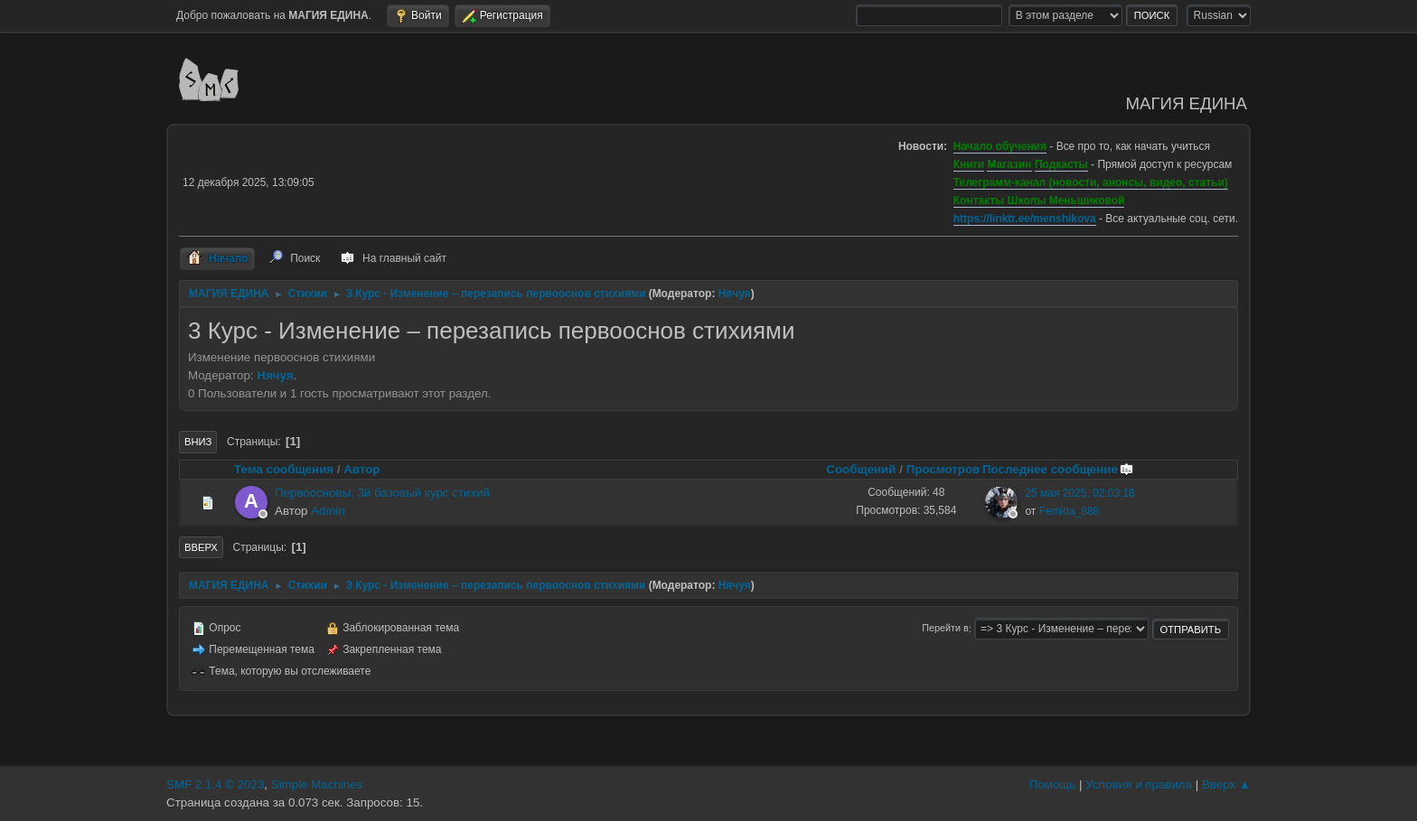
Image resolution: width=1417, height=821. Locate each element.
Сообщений (861, 469)
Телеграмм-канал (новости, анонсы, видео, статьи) (1090, 182)
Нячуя (734, 293)
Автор (361, 469)
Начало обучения (999, 146)
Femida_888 (1069, 511)
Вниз (197, 441)
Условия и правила (1138, 784)
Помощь (1052, 784)
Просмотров (943, 469)
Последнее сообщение (1058, 469)
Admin (328, 511)
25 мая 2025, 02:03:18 (1079, 493)
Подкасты (1061, 164)
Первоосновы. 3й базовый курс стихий (382, 492)
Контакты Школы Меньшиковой (1039, 200)
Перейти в (945, 628)
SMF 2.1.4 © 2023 (215, 784)
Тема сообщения (283, 469)
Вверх (201, 547)
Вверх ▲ (1226, 784)
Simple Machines (316, 784)
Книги (968, 164)
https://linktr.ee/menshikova (1024, 218)
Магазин (1009, 164)
